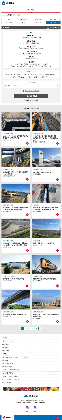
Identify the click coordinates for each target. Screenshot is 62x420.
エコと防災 (12, 77)
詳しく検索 (53, 22)
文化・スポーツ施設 (27, 53)
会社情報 (5, 347)
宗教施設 (37, 53)
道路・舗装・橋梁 (16, 66)
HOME (5, 338)
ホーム (3, 15)
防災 (45, 64)
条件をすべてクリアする (32, 91)
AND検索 (27, 100)
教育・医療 (53, 19)
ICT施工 (41, 77)
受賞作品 (20, 77)
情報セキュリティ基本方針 (11, 376)
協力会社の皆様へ (8, 363)
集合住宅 (27, 59)
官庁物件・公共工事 (31, 77)
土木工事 (38, 22)
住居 (23, 22)
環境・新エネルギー (36, 64)
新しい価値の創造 (50, 74)
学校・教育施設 (24, 48)
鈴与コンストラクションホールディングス (15, 357)
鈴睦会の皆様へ (7, 366)
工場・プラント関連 (35, 38)
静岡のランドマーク (22, 74)
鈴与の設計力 (10, 74)
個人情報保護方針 (8, 373)
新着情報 (5, 360)
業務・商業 (38, 19)
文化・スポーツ (8, 22)
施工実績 (9, 15)
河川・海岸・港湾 (29, 66)
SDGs (5, 354)
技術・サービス (7, 341)
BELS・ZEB (49, 77)
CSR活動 (6, 350)
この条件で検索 (32, 96)
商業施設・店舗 (34, 43)
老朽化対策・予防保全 (22, 64)
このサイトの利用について (11, 370)
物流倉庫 (24, 38)
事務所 (25, 43)
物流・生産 (23, 19)
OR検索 (35, 100)
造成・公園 (39, 66)
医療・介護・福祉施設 (36, 48)
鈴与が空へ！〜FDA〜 (36, 74)
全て (9, 19)
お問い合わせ (7, 382)
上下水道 (47, 66)
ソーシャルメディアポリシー (11, 379)
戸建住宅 (34, 59)
